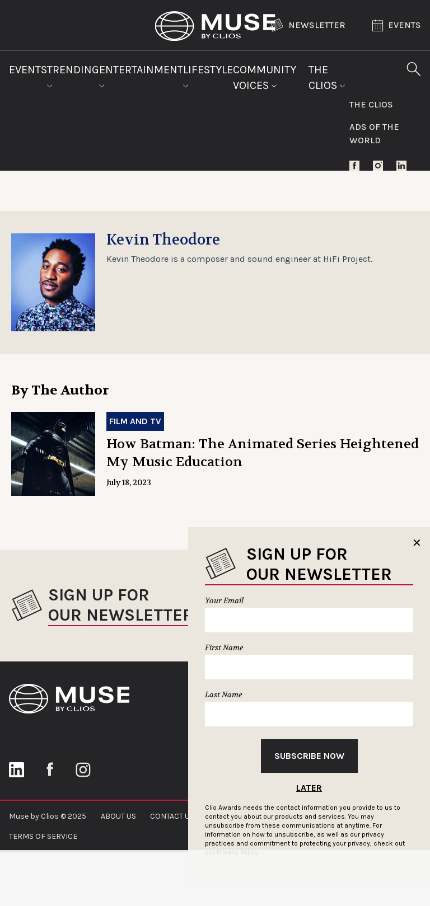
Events (396, 25)
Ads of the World (374, 133)
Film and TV (135, 421)
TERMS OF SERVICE (43, 836)
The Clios (327, 77)
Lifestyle (208, 75)
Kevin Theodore (163, 240)
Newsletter (307, 25)
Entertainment (141, 75)
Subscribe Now (309, 755)
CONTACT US (172, 816)
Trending (73, 75)
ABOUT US (118, 816)
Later (309, 787)
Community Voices (264, 77)
